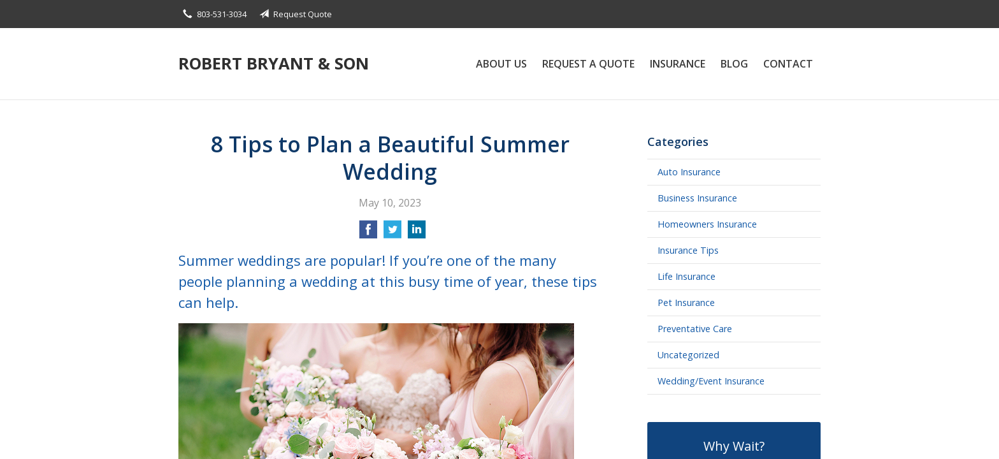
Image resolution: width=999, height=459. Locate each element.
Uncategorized (688, 355)
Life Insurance (686, 276)
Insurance (677, 64)
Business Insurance (697, 198)
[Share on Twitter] (392, 233)
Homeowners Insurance (707, 224)
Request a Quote (588, 64)
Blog (734, 64)
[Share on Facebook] (368, 233)
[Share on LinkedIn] (417, 233)
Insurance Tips (688, 250)
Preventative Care (695, 329)
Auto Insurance (689, 172)
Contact (788, 64)
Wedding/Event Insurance (711, 381)
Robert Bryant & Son (273, 63)
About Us (501, 64)
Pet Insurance (686, 302)
